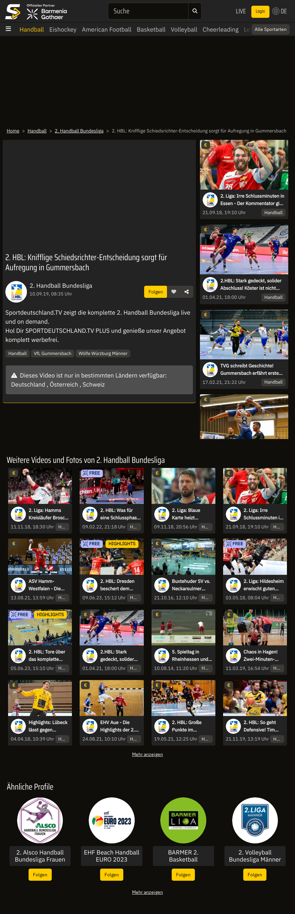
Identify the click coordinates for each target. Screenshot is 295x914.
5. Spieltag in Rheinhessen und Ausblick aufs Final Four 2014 (192, 656)
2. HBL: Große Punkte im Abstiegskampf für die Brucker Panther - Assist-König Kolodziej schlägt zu (191, 726)
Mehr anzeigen (147, 754)
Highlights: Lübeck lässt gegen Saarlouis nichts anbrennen (48, 726)
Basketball (151, 29)
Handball (31, 29)
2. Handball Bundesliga (79, 131)
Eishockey (63, 29)
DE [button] (279, 11)
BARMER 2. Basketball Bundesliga (183, 856)
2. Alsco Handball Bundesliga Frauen (40, 856)
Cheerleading (221, 29)
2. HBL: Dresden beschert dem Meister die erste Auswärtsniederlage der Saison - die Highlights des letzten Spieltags (119, 585)
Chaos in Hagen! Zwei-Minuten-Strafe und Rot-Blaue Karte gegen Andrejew (263, 656)
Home (13, 131)
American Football (106, 29)
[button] (173, 292)
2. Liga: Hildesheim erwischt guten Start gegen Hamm (264, 585)
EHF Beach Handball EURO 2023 (111, 856)
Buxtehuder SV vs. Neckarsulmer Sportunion (191, 585)
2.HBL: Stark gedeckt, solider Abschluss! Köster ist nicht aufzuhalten (251, 285)
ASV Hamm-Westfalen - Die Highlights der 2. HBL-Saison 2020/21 (46, 585)
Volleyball (184, 29)
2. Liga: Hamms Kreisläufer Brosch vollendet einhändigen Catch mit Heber (48, 514)
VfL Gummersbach (53, 353)
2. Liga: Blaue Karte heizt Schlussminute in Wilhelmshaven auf (192, 514)
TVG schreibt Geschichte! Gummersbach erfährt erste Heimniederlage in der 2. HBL (251, 370)
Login (260, 11)
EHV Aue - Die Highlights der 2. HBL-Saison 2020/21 (117, 726)
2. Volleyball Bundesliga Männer (255, 856)
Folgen (156, 291)
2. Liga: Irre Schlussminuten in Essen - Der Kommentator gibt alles (252, 200)
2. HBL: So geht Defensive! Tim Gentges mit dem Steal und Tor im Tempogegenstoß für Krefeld (262, 726)
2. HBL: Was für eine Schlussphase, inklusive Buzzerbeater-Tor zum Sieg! (120, 514)
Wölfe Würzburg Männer (103, 353)
